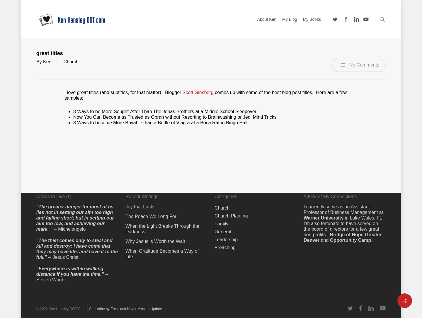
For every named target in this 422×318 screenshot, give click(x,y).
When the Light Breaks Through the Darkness (162, 229)
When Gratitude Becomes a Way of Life (162, 254)
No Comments (358, 65)
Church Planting (231, 215)
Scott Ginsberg (198, 92)
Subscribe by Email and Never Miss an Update (125, 309)
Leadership (226, 239)
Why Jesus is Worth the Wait (155, 241)
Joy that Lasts (139, 206)
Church (71, 61)
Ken (47, 61)
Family (221, 223)
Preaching (225, 247)
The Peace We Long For (150, 216)
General (223, 231)
